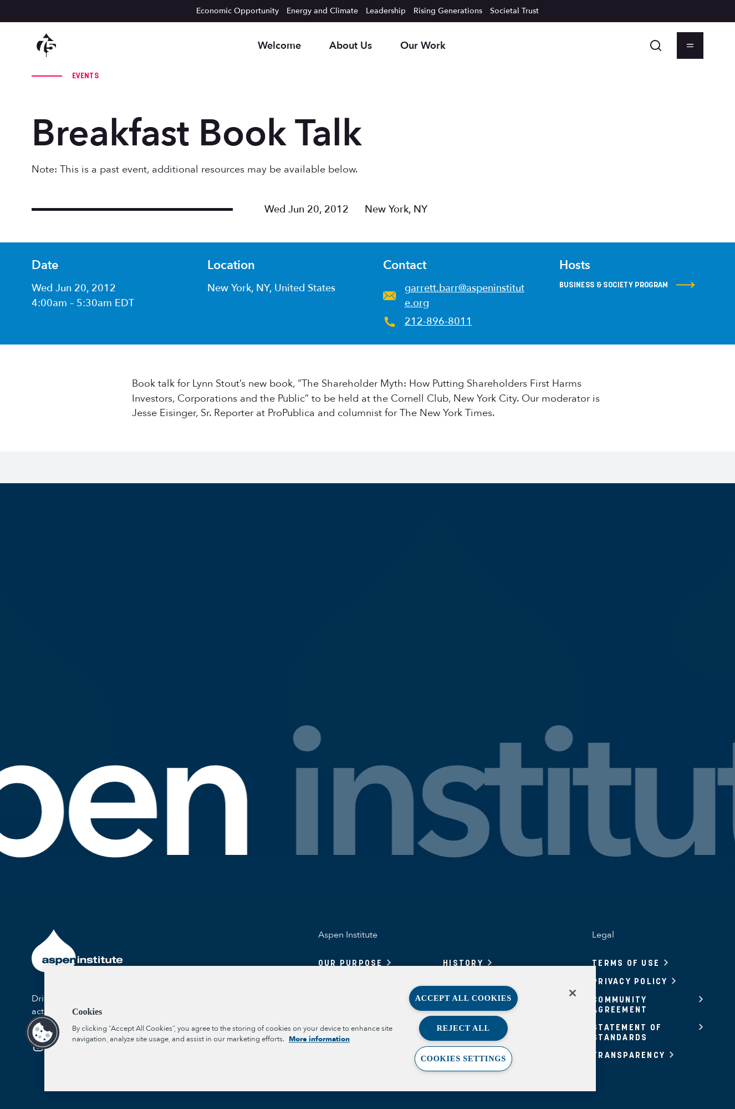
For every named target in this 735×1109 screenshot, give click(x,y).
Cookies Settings (463, 1058)
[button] (42, 1032)
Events (85, 75)
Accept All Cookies (463, 998)
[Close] (572, 993)
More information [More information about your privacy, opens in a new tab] (319, 1039)
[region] (320, 1028)
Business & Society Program (627, 285)
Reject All (463, 1028)
